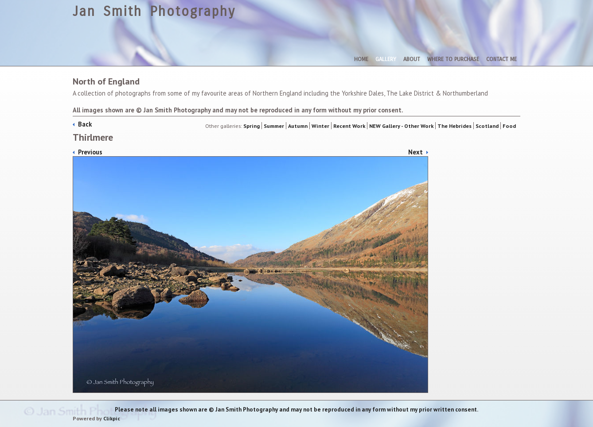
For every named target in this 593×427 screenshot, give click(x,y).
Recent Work (349, 125)
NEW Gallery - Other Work (401, 125)
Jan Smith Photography (154, 11)
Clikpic (111, 418)
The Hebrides (454, 125)
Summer (274, 125)
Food (509, 125)
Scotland (487, 125)
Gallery (385, 59)
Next (415, 152)
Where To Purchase (453, 59)
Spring (251, 125)
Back (85, 124)
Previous (90, 152)
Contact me (501, 59)
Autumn (298, 125)
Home (361, 59)
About (411, 59)
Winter (320, 125)
